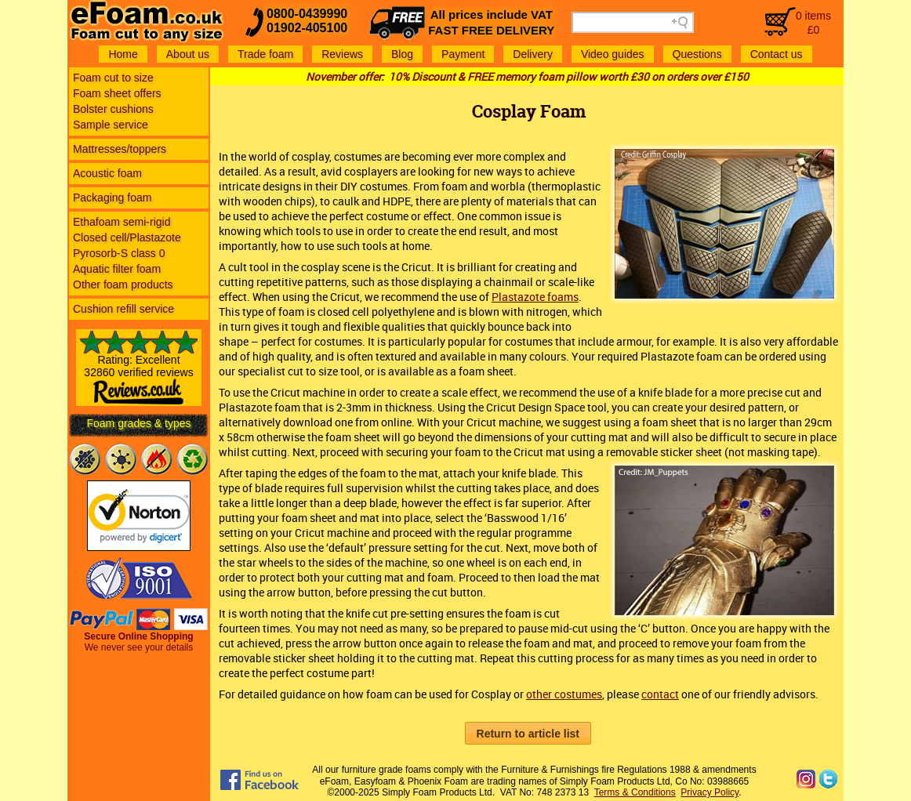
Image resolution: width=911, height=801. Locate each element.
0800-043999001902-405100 (307, 20)
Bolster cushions (113, 109)
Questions (697, 54)
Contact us (776, 54)
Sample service (110, 124)
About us (187, 54)
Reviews (342, 54)
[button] (528, 733)
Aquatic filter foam (117, 269)
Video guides (612, 54)
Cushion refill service (123, 309)
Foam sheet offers (117, 93)
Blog (402, 54)
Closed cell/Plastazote (127, 237)
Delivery (533, 54)
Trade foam (265, 54)
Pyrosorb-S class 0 (119, 253)
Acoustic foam (107, 173)
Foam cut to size (113, 77)
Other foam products (123, 284)
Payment (463, 54)
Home (122, 54)
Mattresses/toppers (119, 149)
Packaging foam (112, 197)
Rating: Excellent (138, 373)
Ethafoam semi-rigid (122, 222)
